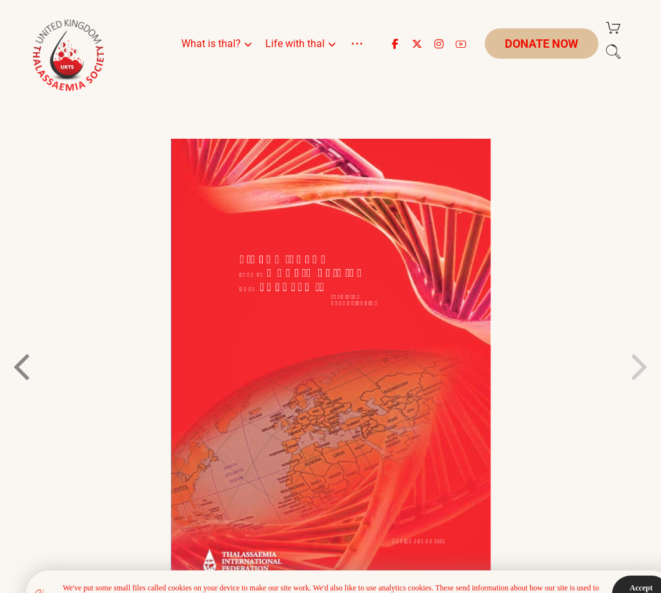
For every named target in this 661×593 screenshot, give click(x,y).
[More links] (357, 60)
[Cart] (613, 27)
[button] (395, 44)
